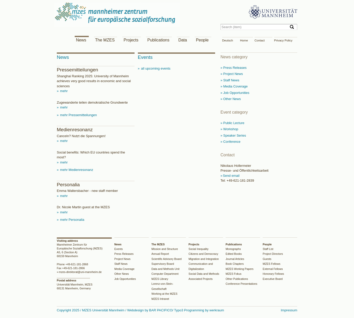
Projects (131, 40)
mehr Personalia (71, 220)
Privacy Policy (283, 40)
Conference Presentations (241, 283)
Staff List (268, 248)
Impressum (289, 310)
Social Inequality (198, 248)
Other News (121, 273)
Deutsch (227, 40)
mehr (63, 91)
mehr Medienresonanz (76, 170)
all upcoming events (155, 68)
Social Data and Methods (204, 273)
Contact (260, 40)
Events (118, 248)
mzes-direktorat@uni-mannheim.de (80, 271)
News (81, 40)
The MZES (105, 40)
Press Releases (124, 253)
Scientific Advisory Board (166, 258)
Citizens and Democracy (203, 253)
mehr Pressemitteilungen (78, 115)
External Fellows (273, 268)
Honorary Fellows (273, 273)
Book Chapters (235, 263)
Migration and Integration (204, 258)
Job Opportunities (125, 278)
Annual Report (160, 253)
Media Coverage (124, 268)
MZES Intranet (160, 298)
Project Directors (273, 253)
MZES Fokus (233, 273)
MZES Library (159, 278)
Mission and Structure (164, 248)
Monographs (233, 248)
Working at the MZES (164, 293)
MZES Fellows (271, 263)
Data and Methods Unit (165, 268)
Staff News (121, 263)
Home (244, 40)
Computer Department (165, 273)
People (202, 40)
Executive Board (273, 278)
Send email (231, 176)
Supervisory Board (162, 263)
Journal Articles (235, 258)
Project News (122, 258)
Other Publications (237, 278)
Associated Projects (201, 278)
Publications (158, 40)
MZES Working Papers (239, 268)
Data (182, 40)
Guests (267, 258)
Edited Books (234, 253)
